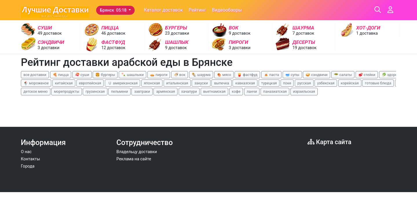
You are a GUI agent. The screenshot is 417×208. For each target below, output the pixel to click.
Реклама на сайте (133, 159)
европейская (90, 83)
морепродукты (66, 91)
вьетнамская (214, 91)
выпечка (221, 83)
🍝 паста (271, 75)
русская (304, 83)
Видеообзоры (227, 10)
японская (152, 83)
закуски (201, 83)
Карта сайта (329, 142)
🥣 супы (292, 75)
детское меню (35, 91)
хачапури (189, 91)
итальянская (177, 83)
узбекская (325, 83)
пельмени (119, 91)
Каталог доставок (163, 10)
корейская (350, 83)
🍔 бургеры (105, 75)
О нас (26, 151)
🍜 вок (179, 75)
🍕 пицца (61, 75)
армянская (165, 91)
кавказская (245, 83)
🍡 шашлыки (132, 75)
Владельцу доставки (136, 151)
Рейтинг (197, 10)
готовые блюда (378, 83)
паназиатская (275, 91)
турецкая (269, 83)
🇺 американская (122, 83)
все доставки (34, 75)
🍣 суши (82, 75)
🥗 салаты (343, 75)
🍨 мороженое (36, 83)
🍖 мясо (224, 75)
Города (27, 166)
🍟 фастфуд (247, 75)
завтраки (142, 91)
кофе (236, 91)
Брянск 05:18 (113, 10)
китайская (64, 83)
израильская (304, 91)
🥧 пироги (158, 75)
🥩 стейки (366, 75)
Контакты (30, 159)
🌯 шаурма (201, 75)
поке (287, 83)
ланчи (252, 91)
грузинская (95, 91)
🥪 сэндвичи (317, 75)
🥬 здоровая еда (396, 75)
